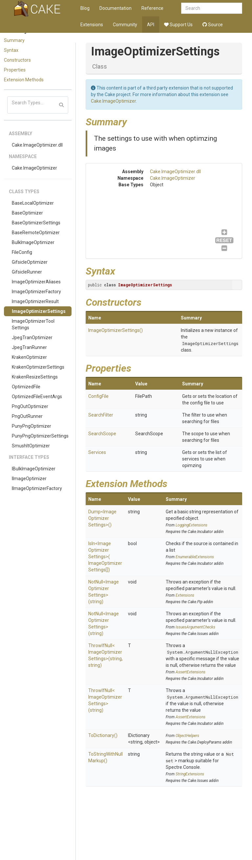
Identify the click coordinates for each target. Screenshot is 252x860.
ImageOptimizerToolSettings (33, 324)
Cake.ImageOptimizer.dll (37, 145)
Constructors (17, 60)
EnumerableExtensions (195, 557)
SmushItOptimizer (31, 445)
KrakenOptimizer (29, 357)
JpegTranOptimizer (32, 337)
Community (125, 24)
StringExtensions (190, 774)
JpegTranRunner (29, 347)
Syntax (11, 50)
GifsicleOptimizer (30, 262)
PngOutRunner (27, 416)
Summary (14, 40)
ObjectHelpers (187, 735)
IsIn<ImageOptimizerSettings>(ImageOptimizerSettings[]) (105, 556)
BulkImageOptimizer (33, 242)
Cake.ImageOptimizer (34, 168)
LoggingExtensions (191, 525)
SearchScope (102, 433)
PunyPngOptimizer (31, 426)
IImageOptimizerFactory (37, 488)
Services (97, 452)
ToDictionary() (102, 735)
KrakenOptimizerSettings (38, 367)
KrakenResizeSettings (35, 376)
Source (212, 24)
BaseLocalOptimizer (33, 203)
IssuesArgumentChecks (195, 627)
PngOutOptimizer (30, 406)
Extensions (91, 24)
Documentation (115, 8)
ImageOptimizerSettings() (115, 330)
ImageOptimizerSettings (39, 311)
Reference (152, 8)
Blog (85, 8)
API (150, 24)
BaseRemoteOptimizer (36, 232)
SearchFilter (100, 415)
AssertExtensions (190, 672)
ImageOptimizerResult (35, 301)
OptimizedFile (26, 386)
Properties (15, 69)
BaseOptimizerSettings (36, 222)
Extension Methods (24, 79)
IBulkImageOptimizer (33, 468)
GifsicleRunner (27, 272)
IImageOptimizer (29, 478)
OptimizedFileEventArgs (37, 396)
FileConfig (22, 252)
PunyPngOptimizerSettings (40, 436)
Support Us (178, 24)
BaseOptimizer (27, 212)
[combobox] (211, 8)
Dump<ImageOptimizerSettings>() (102, 518)
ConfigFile (98, 396)
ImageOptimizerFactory (36, 291)
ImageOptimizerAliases (36, 281)
